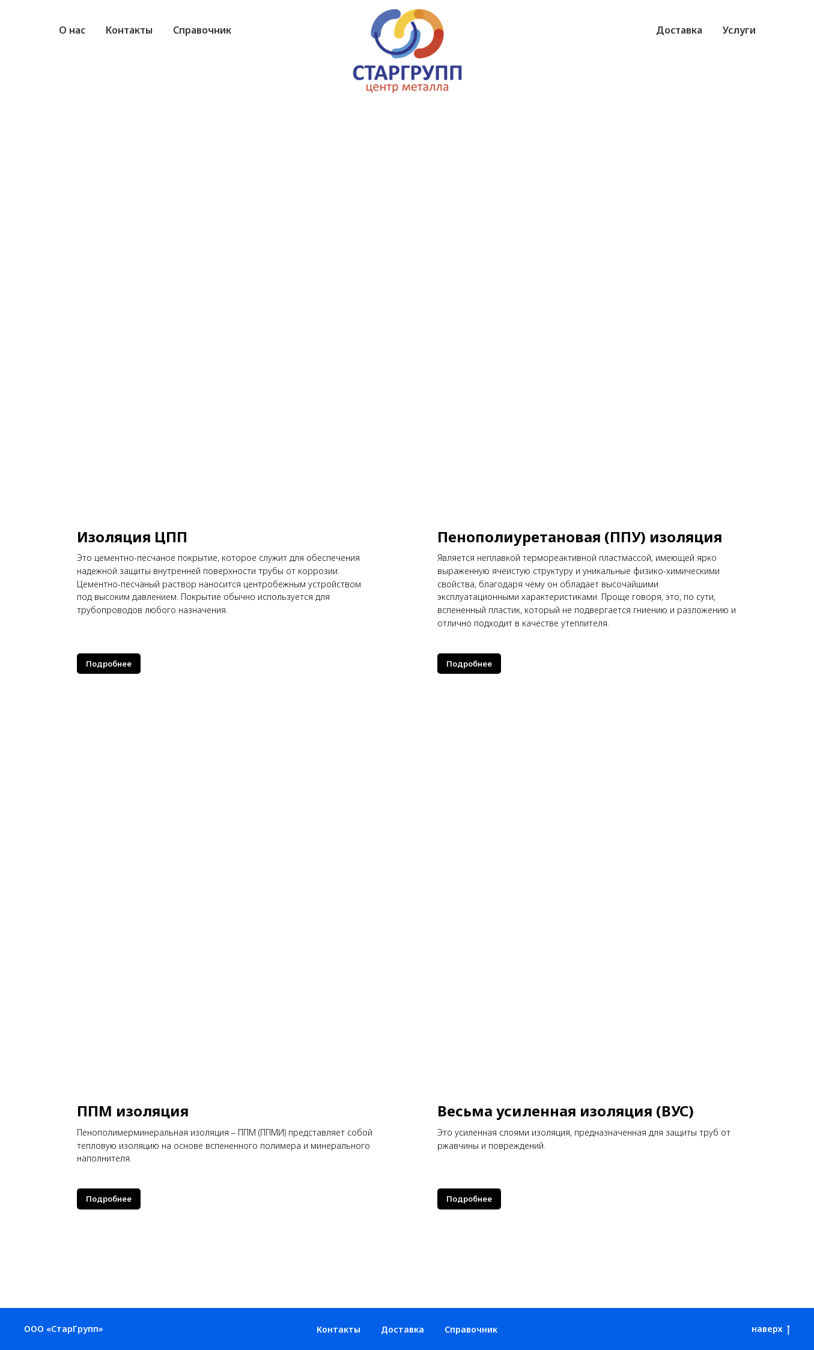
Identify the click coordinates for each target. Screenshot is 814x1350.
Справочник (202, 30)
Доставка (679, 30)
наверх (771, 1329)
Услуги (739, 30)
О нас (72, 30)
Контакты (129, 30)
